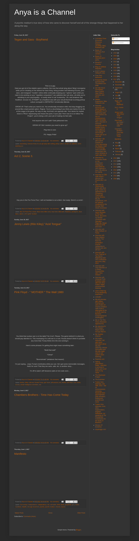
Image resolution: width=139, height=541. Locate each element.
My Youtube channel (99, 335)
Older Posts (81, 513)
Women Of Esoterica (98, 426)
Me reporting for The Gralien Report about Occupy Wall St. (100, 329)
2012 (115, 170)
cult (48, 504)
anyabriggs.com (100, 429)
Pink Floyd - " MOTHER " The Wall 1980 (39, 292)
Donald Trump (39, 382)
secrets (17, 384)
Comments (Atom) (29, 516)
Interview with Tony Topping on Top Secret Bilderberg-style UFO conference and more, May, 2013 (100, 258)
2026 (115, 53)
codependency (42, 504)
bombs (22, 382)
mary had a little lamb (57, 211)
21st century (23, 504)
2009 (115, 179)
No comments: (55, 140)
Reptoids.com (99, 359)
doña (58, 504)
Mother (64, 382)
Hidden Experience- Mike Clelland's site (101, 101)
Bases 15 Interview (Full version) (100, 52)
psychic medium (50, 507)
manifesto (18, 507)
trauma (63, 507)
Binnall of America (98, 63)
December (119, 82)
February (118, 151)
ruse (74, 382)
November (119, 85)
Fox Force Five (27, 211)
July (116, 95)
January (118, 154)
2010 (115, 176)
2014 (115, 164)
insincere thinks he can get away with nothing (41, 143)
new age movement (33, 507)
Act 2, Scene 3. (23, 156)
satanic (21, 214)
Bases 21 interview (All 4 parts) (100, 58)
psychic (42, 507)
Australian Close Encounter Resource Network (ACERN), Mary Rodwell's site (100, 43)
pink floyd (70, 382)
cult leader (53, 504)
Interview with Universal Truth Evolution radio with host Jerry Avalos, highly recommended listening (100, 283)
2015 (115, 161)
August (117, 92)
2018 (115, 76)
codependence (32, 504)
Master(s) (68, 211)
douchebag (23, 143)
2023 (115, 62)
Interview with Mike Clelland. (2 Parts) (100, 231)
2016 (115, 158)
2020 (115, 70)
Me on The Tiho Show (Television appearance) (101, 322)
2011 (115, 173)
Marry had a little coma (44, 211)
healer (77, 504)
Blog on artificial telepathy (100, 67)
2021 (115, 67)
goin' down (47, 382)
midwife (24, 507)
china (26, 382)
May (116, 143)
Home (50, 513)
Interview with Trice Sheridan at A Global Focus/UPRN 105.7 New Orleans (101, 270)
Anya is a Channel (44, 12)
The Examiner (100, 379)
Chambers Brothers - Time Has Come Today (41, 394)
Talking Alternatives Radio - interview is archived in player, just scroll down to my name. (100, 367)
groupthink (68, 504)
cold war (31, 382)
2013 (115, 167)
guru (73, 504)
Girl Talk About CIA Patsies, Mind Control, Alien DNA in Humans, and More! (100, 92)
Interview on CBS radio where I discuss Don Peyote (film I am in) (101, 178)
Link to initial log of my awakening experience (101, 292)
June (117, 98)
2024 (115, 59)
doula (62, 504)
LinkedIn (98, 297)
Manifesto (20, 453)
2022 (115, 65)
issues (34, 211)
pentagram (75, 211)
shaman (58, 507)
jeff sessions (54, 382)
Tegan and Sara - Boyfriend (31, 39)
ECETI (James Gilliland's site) (100, 72)
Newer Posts (19, 513)
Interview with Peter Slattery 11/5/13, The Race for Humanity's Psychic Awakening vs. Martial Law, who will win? (100, 243)
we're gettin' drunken (30, 214)
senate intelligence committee (29, 384)
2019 (115, 73)
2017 (115, 79)
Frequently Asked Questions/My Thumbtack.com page (101, 82)
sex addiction (73, 143)
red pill (67, 143)
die (21, 211)
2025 (115, 56)
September (119, 88)
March (117, 148)
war (40, 384)
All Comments (118, 43)
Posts (115, 39)
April (117, 145)
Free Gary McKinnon (98, 76)
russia (78, 382)
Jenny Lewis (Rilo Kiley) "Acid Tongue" (38, 224)
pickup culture (59, 143)
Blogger (78, 530)
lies (60, 382)
